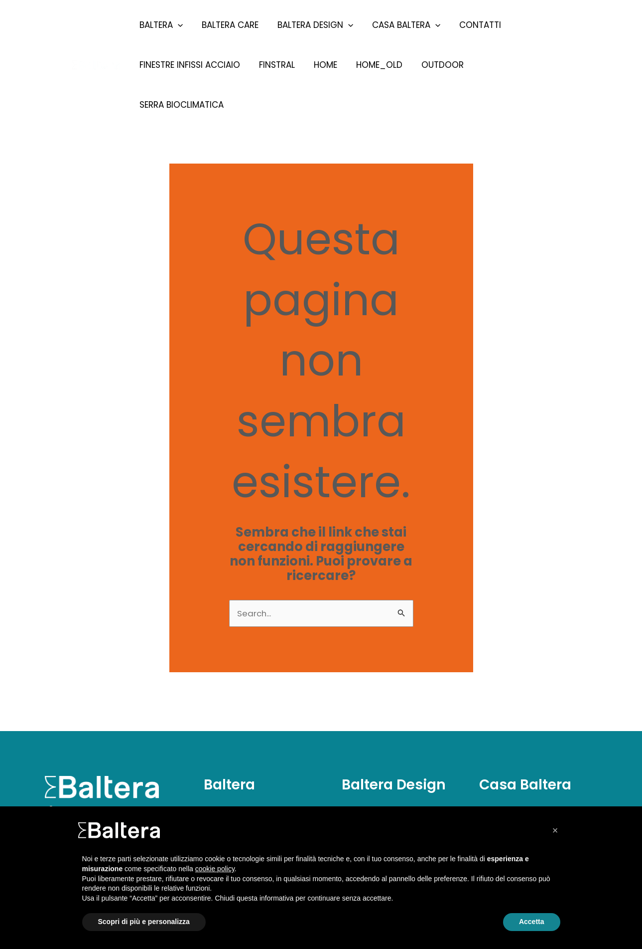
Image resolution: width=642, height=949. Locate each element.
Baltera (160, 25)
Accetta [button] (531, 922)
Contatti (471, 25)
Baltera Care (227, 25)
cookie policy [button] (215, 869)
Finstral (274, 65)
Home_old (372, 65)
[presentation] (177, 25)
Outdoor (433, 65)
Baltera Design (310, 25)
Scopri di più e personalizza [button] (144, 922)
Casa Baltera (399, 25)
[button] (555, 830)
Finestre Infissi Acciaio (188, 65)
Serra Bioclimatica (514, 65)
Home (320, 65)
